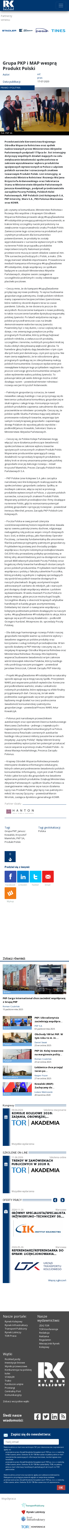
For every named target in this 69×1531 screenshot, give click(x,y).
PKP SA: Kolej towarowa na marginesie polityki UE (49, 1054)
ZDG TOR (44, 1325)
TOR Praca (10, 1335)
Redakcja (44, 1332)
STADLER (10, 1377)
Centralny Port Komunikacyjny (13, 1393)
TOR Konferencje (48, 1329)
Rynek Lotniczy (13, 1332)
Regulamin (45, 1339)
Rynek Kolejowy (13, 1321)
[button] (55, 1205)
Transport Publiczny (16, 1328)
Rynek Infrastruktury (16, 1325)
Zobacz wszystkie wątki (16, 1401)
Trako (8, 1380)
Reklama (44, 1336)
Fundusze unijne (14, 1384)
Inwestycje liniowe (15, 1362)
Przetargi (10, 1387)
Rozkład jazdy (12, 1359)
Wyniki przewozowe (16, 1366)
